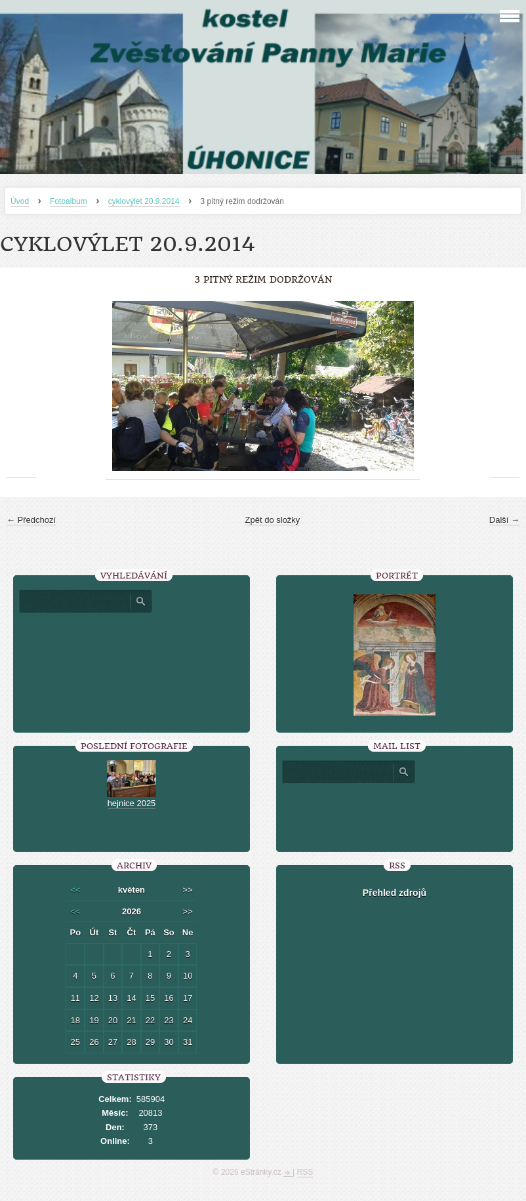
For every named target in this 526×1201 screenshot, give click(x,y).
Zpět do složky (272, 520)
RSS (305, 1172)
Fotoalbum (68, 201)
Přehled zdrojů (394, 892)
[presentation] (394, 812)
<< (75, 890)
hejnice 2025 (132, 803)
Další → (504, 520)
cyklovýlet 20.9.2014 (144, 201)
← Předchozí (31, 520)
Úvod (19, 201)
